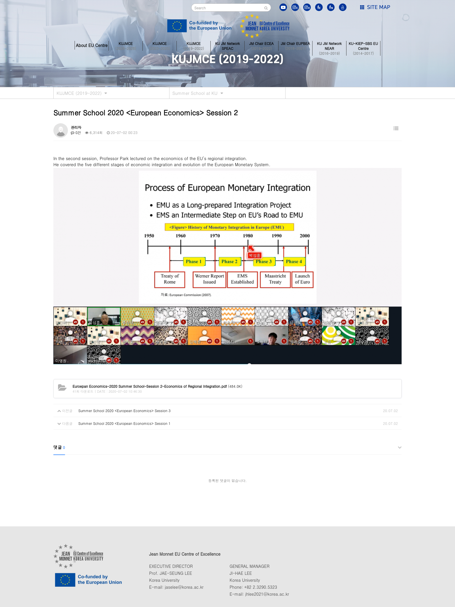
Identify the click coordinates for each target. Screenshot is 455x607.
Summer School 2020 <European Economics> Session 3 (124, 410)
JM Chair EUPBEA (295, 45)
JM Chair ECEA (261, 45)
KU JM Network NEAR (329, 45)
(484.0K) (157, 386)
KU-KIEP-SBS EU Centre (363, 45)
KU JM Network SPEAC (227, 45)
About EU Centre (91, 45)
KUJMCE (125, 45)
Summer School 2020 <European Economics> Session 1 (124, 423)
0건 (76, 132)
